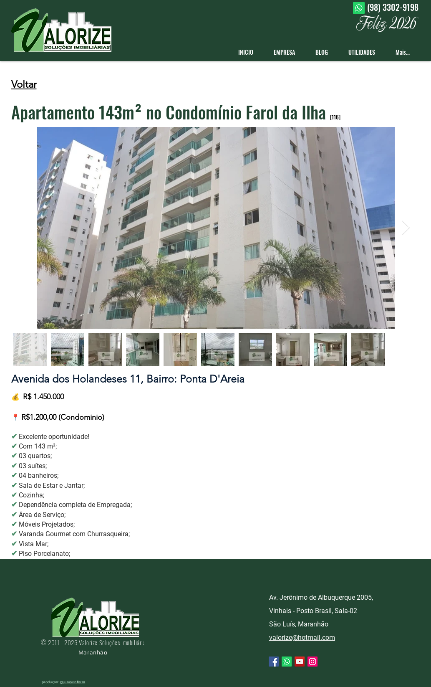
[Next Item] (406, 228)
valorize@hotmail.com (302, 637)
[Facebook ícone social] (274, 662)
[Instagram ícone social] (312, 662)
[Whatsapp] (359, 8)
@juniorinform (72, 682)
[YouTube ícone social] (300, 662)
